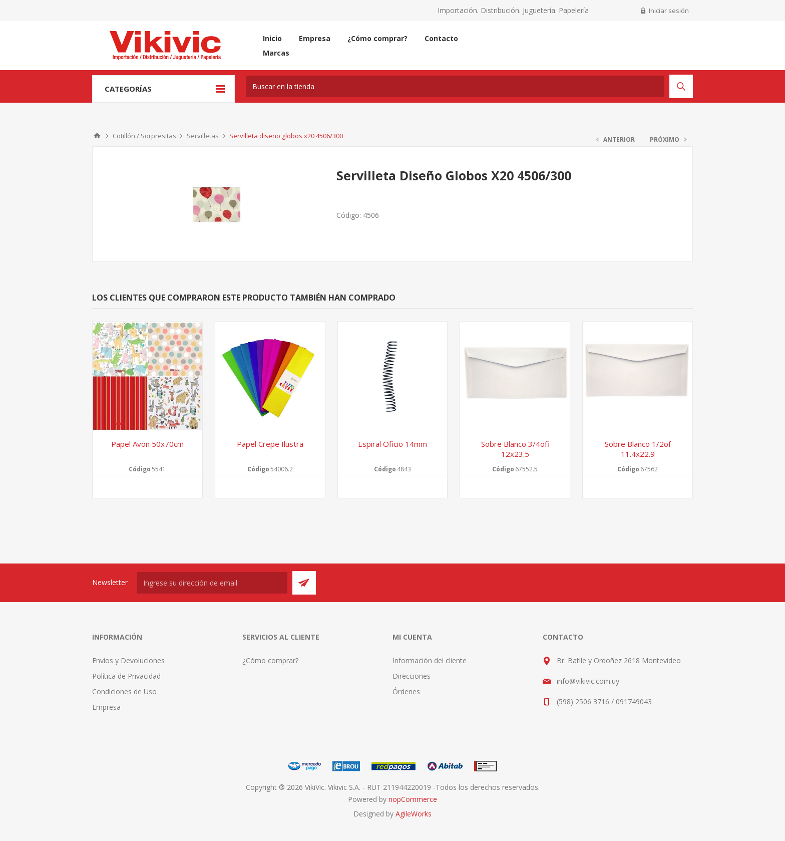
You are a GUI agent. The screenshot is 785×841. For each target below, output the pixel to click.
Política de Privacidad (126, 676)
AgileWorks (414, 813)
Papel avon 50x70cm (147, 444)
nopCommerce (412, 799)
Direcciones (411, 676)
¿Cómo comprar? (270, 660)
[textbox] (455, 86)
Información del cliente (429, 660)
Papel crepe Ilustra (270, 444)
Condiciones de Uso (124, 691)
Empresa (106, 707)
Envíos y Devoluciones (128, 660)
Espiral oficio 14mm (392, 444)
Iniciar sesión (669, 10)
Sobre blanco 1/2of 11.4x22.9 (638, 449)
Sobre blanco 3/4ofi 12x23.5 (515, 449)
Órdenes (406, 691)
